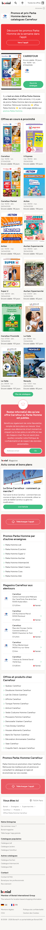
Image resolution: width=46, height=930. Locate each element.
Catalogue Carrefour (9, 850)
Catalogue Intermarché (10, 863)
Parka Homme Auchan (14, 558)
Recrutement (6, 884)
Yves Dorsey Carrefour (14, 726)
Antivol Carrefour (11, 708)
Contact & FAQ (7, 877)
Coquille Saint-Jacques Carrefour (19, 748)
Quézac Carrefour (12, 686)
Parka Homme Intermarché (16, 562)
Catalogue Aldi (6, 867)
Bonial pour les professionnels (12, 880)
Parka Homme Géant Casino (16, 567)
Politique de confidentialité (33, 910)
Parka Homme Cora (12, 571)
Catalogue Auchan (8, 860)
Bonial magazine (7, 830)
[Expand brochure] (11, 71)
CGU (3, 913)
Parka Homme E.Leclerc (14, 549)
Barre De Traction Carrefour (16, 735)
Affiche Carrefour (12, 699)
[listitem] (12, 143)
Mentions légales (7, 910)
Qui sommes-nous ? (8, 826)
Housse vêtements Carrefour (17, 730)
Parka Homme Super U (14, 554)
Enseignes (15, 807)
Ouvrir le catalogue (33, 84)
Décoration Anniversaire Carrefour (19, 739)
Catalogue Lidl (6, 843)
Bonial (5, 807)
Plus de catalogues (23, 394)
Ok (35, 451)
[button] (23, 71)
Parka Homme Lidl (12, 545)
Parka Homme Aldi (12, 576)
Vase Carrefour (10, 743)
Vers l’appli (23, 42)
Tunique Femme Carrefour (15, 703)
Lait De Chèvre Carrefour (15, 695)
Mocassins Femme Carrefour (17, 717)
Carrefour (7, 810)
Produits (17, 810)
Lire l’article (23, 507)
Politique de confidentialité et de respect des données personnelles (23, 441)
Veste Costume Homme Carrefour (19, 712)
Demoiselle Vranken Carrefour (17, 721)
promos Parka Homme (12, 111)
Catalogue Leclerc (8, 847)
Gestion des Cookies (31, 913)
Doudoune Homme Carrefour (17, 690)
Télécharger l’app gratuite (10, 833)
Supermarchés (27, 807)
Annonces (40, 8)
